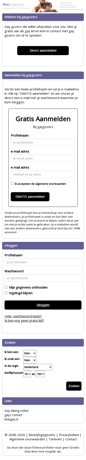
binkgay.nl (11, 419)
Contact (71, 439)
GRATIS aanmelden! (30, 196)
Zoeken (73, 386)
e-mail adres (20, 151)
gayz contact (13, 415)
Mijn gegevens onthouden (27, 287)
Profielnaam (20, 135)
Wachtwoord (14, 271)
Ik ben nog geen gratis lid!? (24, 320)
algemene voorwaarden (50, 184)
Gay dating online (17, 411)
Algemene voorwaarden (27, 439)
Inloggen (43, 305)
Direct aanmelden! (43, 50)
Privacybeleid (69, 435)
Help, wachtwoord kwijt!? (23, 316)
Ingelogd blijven (19, 293)
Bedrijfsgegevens (42, 435)
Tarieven (55, 439)
